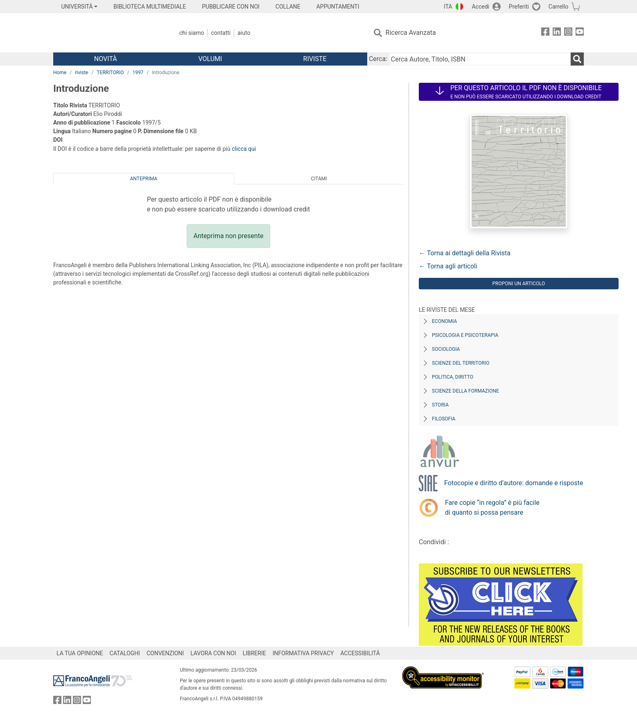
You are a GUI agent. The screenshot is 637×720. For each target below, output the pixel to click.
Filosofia (443, 419)
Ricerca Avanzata (411, 32)
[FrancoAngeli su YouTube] (580, 33)
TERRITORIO (110, 72)
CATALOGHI (125, 653)
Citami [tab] (319, 179)
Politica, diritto (452, 377)
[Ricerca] (577, 59)
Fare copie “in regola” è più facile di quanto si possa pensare (492, 507)
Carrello (558, 6)
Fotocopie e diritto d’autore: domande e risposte (513, 483)
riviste (81, 72)
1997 (137, 72)
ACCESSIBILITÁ (360, 653)
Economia (444, 321)
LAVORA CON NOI (213, 653)
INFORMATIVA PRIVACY (303, 653)
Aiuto (243, 33)
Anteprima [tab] (144, 179)
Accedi (480, 6)
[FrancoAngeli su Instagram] (568, 33)
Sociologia (446, 349)
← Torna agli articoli (448, 266)
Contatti (220, 33)
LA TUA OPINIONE (79, 653)
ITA (448, 6)
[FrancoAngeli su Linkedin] (557, 33)
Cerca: (378, 59)
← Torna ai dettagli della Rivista (465, 253)
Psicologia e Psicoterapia (465, 335)
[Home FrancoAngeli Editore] (107, 32)
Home (59, 72)
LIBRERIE (254, 653)
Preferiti (519, 6)
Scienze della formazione (465, 391)
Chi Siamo (191, 33)
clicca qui (244, 148)
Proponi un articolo (518, 283)
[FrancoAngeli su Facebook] (545, 33)
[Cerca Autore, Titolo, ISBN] (480, 59)
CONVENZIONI (165, 653)
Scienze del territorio (461, 363)
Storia (440, 405)
